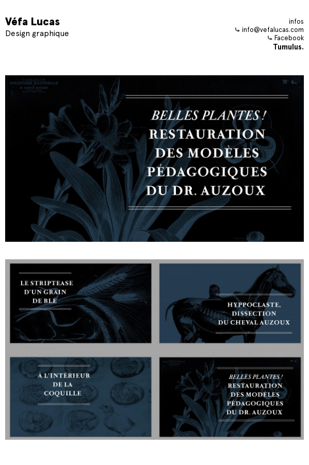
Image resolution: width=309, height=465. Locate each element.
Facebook (286, 38)
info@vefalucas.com (269, 30)
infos (296, 21)
